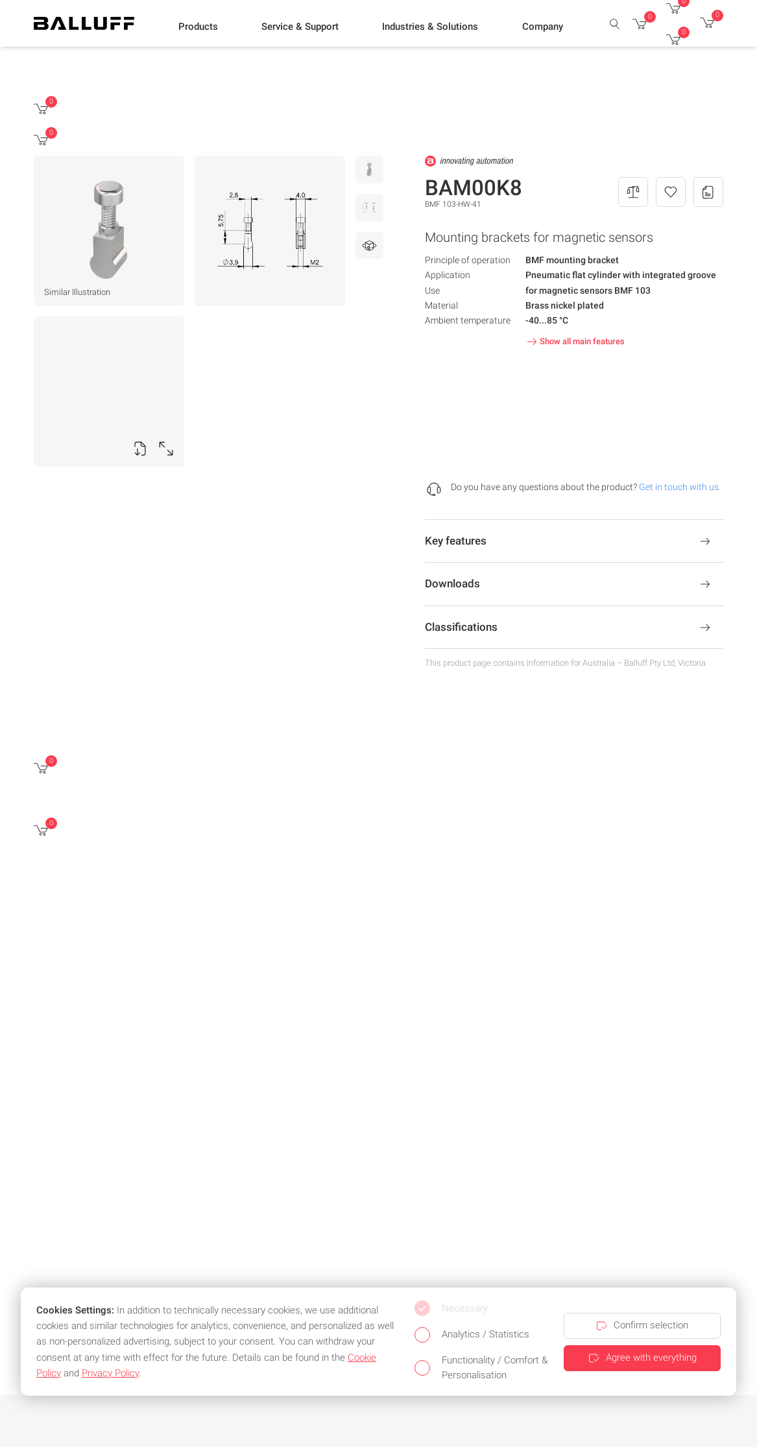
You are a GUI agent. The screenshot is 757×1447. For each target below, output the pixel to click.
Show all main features (574, 341)
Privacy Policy (110, 1373)
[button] (198, 26)
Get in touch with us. (680, 487)
